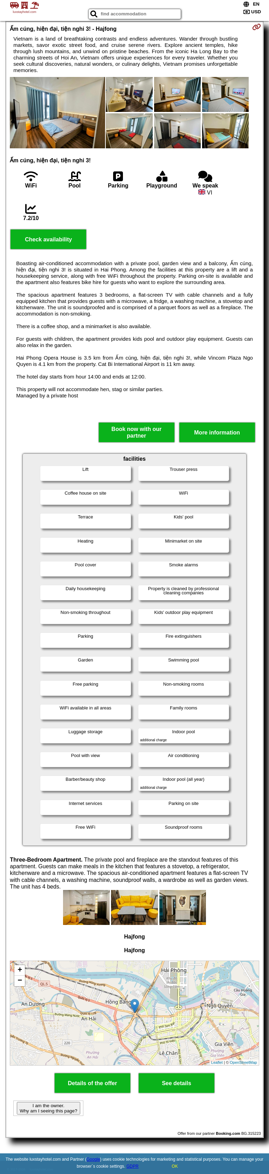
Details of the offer (92, 1083)
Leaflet (217, 1062)
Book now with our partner (136, 432)
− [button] (20, 981)
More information (217, 433)
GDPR (132, 1166)
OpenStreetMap (243, 1062)
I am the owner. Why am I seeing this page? (48, 1108)
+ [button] (20, 970)
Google (93, 1159)
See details (176, 1083)
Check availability (48, 239)
